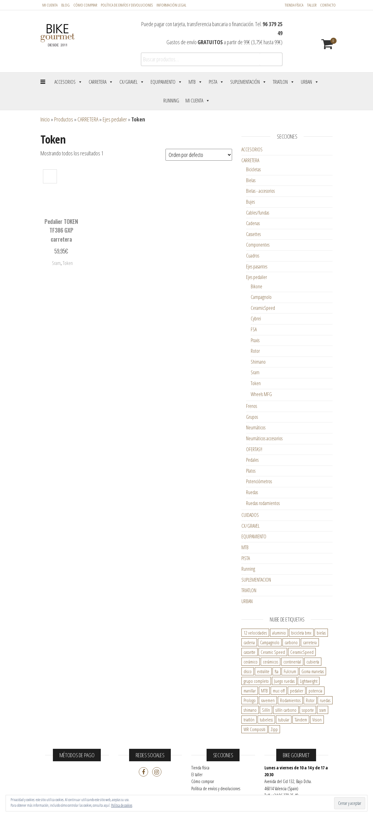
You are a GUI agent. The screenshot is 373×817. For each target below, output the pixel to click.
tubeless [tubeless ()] (266, 719)
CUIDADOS (250, 515)
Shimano (258, 361)
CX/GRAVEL (250, 525)
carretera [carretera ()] (310, 642)
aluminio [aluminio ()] (279, 633)
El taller (197, 774)
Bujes (250, 201)
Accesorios (68, 81)
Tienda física (294, 5)
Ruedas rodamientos (263, 503)
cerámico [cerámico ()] (251, 662)
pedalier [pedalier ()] (296, 690)
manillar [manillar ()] (250, 690)
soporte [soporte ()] (308, 710)
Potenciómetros (259, 481)
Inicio (45, 119)
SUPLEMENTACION (256, 579)
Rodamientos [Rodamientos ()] (290, 700)
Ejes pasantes (256, 266)
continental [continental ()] (292, 662)
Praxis (255, 340)
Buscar (270, 59)
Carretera (101, 81)
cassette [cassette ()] (249, 652)
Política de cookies (121, 805)
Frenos (251, 406)
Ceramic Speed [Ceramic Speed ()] (273, 652)
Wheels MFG (261, 394)
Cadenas (253, 223)
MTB (196, 81)
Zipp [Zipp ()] (274, 729)
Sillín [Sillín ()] (266, 710)
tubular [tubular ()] (283, 719)
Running (171, 100)
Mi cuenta (50, 5)
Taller (311, 5)
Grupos (252, 416)
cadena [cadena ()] (249, 642)
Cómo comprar (85, 5)
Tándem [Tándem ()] (301, 719)
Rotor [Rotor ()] (310, 700)
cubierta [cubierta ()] (312, 662)
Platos (250, 470)
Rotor (255, 350)
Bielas (250, 180)
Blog (65, 5)
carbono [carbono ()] (291, 642)
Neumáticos (255, 427)
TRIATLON (248, 590)
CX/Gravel (131, 81)
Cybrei (256, 318)
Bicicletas (253, 169)
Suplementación (248, 81)
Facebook (143, 772)
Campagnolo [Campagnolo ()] (269, 642)
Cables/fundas (257, 212)
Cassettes (253, 234)
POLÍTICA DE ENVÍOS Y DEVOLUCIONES (127, 5)
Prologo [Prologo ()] (250, 700)
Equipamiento (166, 81)
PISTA (245, 558)
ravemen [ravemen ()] (268, 700)
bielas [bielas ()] (321, 633)
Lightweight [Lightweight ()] (308, 681)
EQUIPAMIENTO (253, 536)
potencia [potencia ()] (315, 690)
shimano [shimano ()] (250, 710)
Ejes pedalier (115, 119)
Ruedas (252, 492)
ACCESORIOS (252, 149)
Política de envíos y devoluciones (215, 788)
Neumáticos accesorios (264, 438)
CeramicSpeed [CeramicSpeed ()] (302, 652)
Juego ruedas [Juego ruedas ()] (284, 681)
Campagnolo (261, 297)
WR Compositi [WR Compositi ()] (254, 729)
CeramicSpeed (263, 308)
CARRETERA (87, 119)
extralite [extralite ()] (263, 671)
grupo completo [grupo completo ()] (256, 681)
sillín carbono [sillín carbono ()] (285, 710)
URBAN (247, 601)
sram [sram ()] (322, 710)
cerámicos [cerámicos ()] (270, 662)
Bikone (256, 286)
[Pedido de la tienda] (199, 155)
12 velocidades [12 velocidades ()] (255, 633)
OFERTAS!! (254, 449)
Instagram (157, 772)
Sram (255, 372)
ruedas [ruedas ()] (325, 700)
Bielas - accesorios (260, 190)
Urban (310, 81)
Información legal (171, 5)
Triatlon (284, 81)
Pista (216, 81)
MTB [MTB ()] (264, 690)
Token (256, 383)
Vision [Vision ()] (317, 719)
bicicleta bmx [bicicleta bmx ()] (301, 633)
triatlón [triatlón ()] (249, 719)
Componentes (257, 244)
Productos (63, 119)
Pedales (252, 459)
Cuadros (252, 255)
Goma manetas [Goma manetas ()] (312, 671)
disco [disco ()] (248, 671)
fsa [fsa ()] (276, 671)
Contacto (328, 5)
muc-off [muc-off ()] (279, 690)
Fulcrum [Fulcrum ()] (290, 671)
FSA (254, 329)
